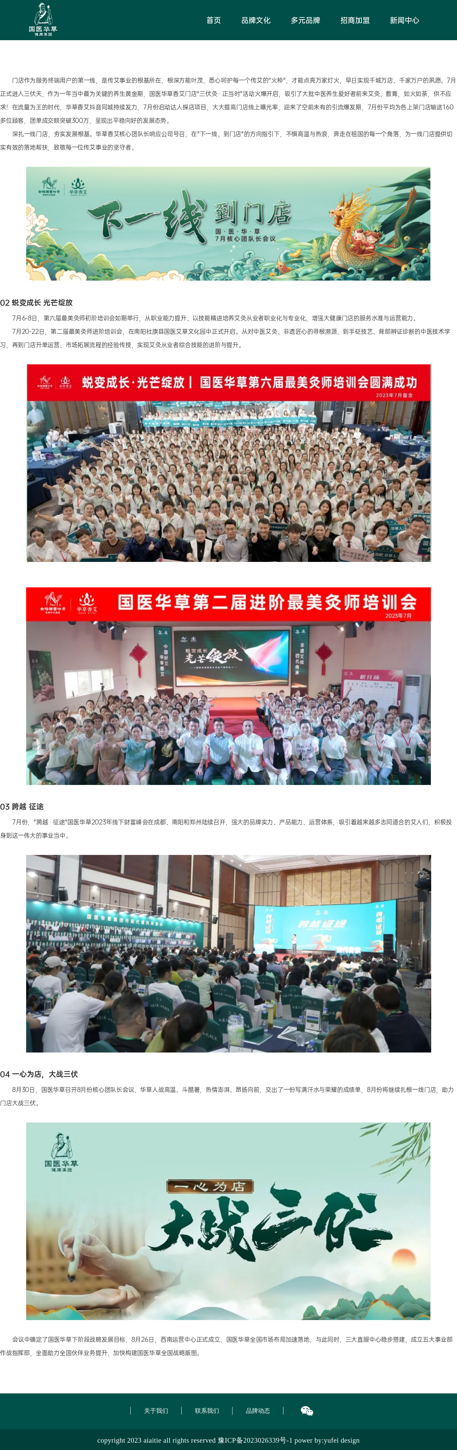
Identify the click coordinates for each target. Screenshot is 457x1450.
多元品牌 (305, 20)
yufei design (342, 1440)
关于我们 (156, 1410)
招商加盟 (355, 20)
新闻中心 (404, 20)
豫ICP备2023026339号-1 (255, 1440)
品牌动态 (258, 1410)
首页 (213, 20)
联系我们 (207, 1410)
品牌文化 (256, 20)
